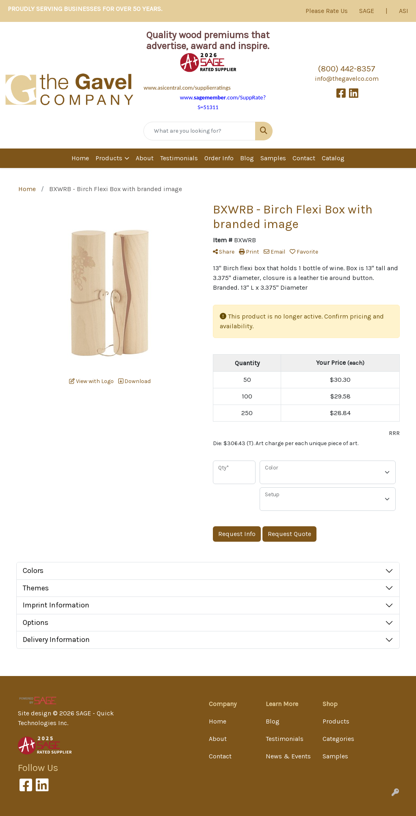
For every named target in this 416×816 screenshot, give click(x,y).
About (145, 158)
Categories (338, 739)
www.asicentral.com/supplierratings (186, 87)
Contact (303, 158)
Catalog (333, 158)
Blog (247, 158)
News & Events (288, 756)
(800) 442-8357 (346, 68)
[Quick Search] (199, 131)
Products (108, 158)
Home (80, 158)
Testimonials (179, 158)
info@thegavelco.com (347, 78)
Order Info (219, 158)
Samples (273, 158)
